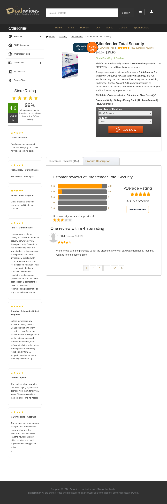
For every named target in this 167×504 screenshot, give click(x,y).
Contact (123, 27)
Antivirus (25, 36)
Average (62, 220)
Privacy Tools (17, 80)
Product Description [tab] (97, 161)
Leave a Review (137, 209)
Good (66, 220)
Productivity (16, 71)
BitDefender (77, 36)
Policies (84, 27)
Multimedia (25, 63)
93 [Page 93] (114, 268)
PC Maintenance (18, 45)
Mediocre (59, 220)
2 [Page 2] (93, 268)
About (109, 27)
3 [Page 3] (99, 268)
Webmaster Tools (19, 54)
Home (58, 27)
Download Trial (105, 48)
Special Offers (141, 27)
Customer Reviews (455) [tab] (64, 161)
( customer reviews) (142, 48)
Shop (71, 27)
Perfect (70, 220)
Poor (55, 220)
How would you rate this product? (73, 216)
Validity (102, 117)
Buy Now (125, 129)
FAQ (97, 27)
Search (126, 12)
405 (110, 186)
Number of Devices (110, 109)
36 (109, 191)
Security (63, 36)
